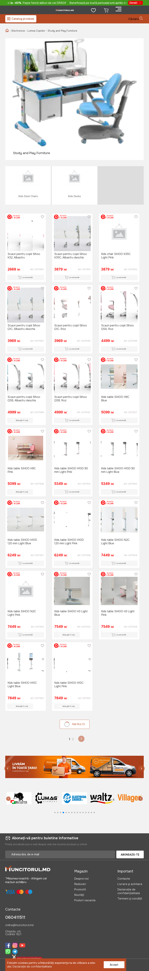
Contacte (123, 878)
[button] (141, 769)
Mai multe (74, 724)
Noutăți (79, 895)
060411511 (15, 917)
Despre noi (81, 878)
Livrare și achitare (129, 884)
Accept (114, 964)
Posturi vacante (84, 900)
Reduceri (80, 884)
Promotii (80, 889)
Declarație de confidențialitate (128, 891)
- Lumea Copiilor (35, 30)
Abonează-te (130, 854)
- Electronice (17, 30)
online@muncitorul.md (19, 925)
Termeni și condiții (129, 898)
